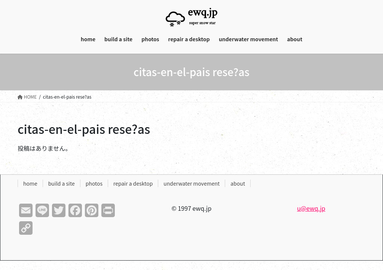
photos (94, 183)
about (237, 183)
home (30, 183)
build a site (61, 183)
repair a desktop (133, 183)
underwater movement (191, 183)
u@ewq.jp (311, 208)
